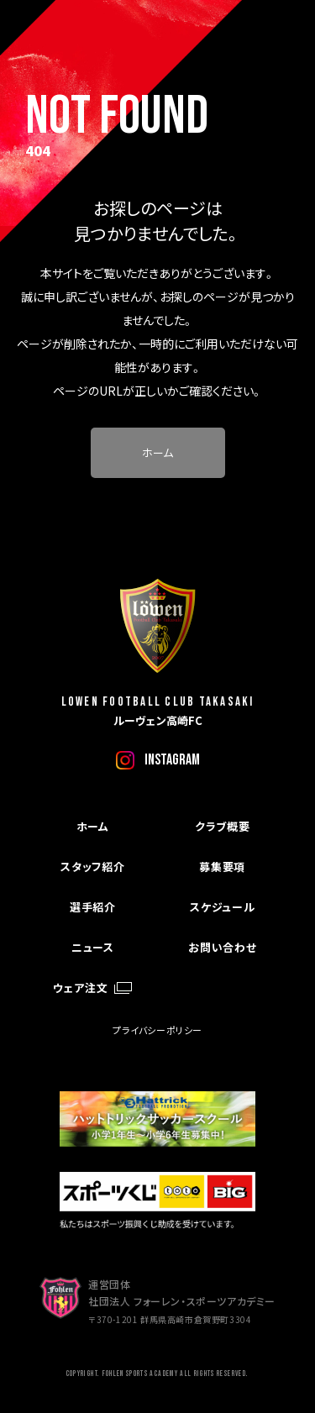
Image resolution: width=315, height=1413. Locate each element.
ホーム (157, 452)
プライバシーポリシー (157, 1030)
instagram (172, 760)
